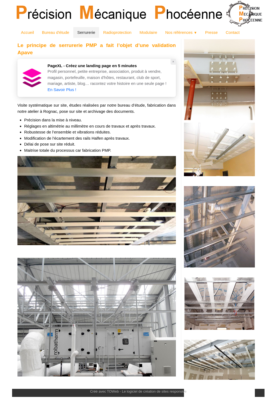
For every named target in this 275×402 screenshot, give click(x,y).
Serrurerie (86, 32)
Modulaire (148, 32)
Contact (233, 32)
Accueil (27, 32)
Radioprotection (117, 32)
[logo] (13, 382)
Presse (211, 32)
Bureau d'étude (55, 32)
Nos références (181, 32)
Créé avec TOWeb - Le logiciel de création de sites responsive (138, 391)
